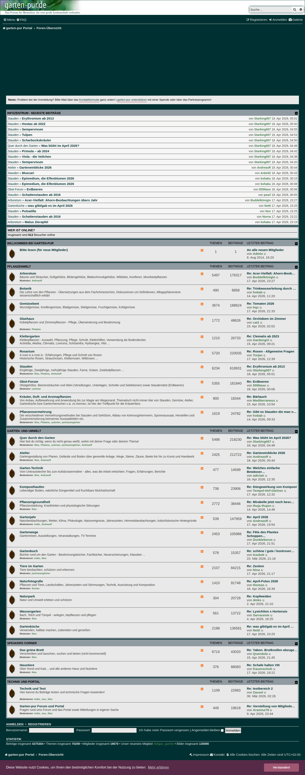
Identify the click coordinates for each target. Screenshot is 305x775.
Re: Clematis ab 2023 (263, 336)
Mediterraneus (264, 400)
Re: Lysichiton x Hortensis (267, 611)
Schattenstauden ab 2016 (41, 194)
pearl (267, 194)
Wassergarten (30, 611)
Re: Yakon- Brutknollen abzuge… (272, 650)
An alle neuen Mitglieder (265, 250)
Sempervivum (32, 129)
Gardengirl (261, 340)
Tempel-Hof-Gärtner (268, 490)
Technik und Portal (23, 681)
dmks (257, 600)
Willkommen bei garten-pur (30, 243)
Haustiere (27, 665)
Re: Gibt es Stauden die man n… (272, 412)
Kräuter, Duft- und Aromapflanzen (45, 396)
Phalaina (36, 329)
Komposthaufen (32, 487)
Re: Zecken (255, 566)
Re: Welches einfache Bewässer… (263, 469)
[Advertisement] (152, 64)
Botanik (25, 288)
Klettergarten (30, 336)
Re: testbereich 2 (260, 688)
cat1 (256, 322)
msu (44, 699)
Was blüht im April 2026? (60, 145)
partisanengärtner (71, 422)
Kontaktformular (89, 99)
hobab (258, 292)
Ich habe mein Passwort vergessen (164, 730)
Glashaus (27, 318)
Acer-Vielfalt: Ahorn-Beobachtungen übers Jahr (61, 200)
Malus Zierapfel (36, 222)
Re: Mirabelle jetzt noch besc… (270, 502)
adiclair (258, 475)
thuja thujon (262, 505)
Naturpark (27, 596)
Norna (266, 216)
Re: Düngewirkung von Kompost (272, 487)
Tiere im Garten (31, 566)
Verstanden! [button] (281, 767)
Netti (267, 205)
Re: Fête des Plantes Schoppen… (262, 534)
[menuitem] (21, 19)
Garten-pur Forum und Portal (42, 706)
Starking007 (262, 118)
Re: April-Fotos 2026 (262, 581)
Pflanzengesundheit (35, 502)
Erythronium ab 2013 (38, 118)
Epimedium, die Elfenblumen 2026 (48, 178)
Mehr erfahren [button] (158, 767)
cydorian (36, 389)
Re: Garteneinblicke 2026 (266, 453)
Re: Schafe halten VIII (263, 665)
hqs (256, 307)
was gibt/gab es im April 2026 (50, 205)
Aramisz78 (261, 710)
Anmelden (14, 724)
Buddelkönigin (261, 200)
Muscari (28, 173)
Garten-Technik (31, 468)
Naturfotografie (31, 581)
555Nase (265, 189)
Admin (258, 253)
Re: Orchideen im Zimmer (266, 318)
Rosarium (27, 351)
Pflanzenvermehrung (35, 412)
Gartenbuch (29, 551)
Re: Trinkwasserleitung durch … (271, 288)
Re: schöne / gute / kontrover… (270, 551)
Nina (36, 374)
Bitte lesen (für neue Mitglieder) (44, 250)
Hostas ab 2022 (33, 124)
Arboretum (14, 200)
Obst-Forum (15, 189)
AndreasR (264, 167)
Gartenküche (16, 205)
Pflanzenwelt (19, 266)
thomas (36, 588)
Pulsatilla (29, 211)
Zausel (258, 692)
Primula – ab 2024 (35, 151)
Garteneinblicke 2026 (35, 167)
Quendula (260, 653)
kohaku (266, 178)
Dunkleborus (263, 539)
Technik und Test (33, 688)
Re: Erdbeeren (258, 381)
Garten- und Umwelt (24, 431)
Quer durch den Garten (23, 145)
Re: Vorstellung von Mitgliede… (271, 706)
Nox (268, 211)
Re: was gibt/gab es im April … (270, 626)
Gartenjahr (28, 517)
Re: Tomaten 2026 (260, 303)
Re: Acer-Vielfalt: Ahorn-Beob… (271, 273)
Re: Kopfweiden (259, 596)
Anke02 (265, 173)
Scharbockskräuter (36, 140)
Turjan (258, 355)
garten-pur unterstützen (132, 99)
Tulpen (27, 135)
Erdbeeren (34, 189)
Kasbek (258, 555)
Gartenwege (29, 532)
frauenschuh (262, 669)
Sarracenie (261, 615)
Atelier (12, 167)
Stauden (13, 118)
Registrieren (39, 724)
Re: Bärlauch (257, 396)
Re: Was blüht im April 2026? (269, 438)
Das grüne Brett (32, 650)
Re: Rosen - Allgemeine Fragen (270, 351)
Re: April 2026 (257, 517)
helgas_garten (164, 743)
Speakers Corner (22, 643)
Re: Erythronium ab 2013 (266, 366)
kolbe (37, 524)
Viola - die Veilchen (36, 156)
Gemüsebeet (29, 303)
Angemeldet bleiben (208, 730)
